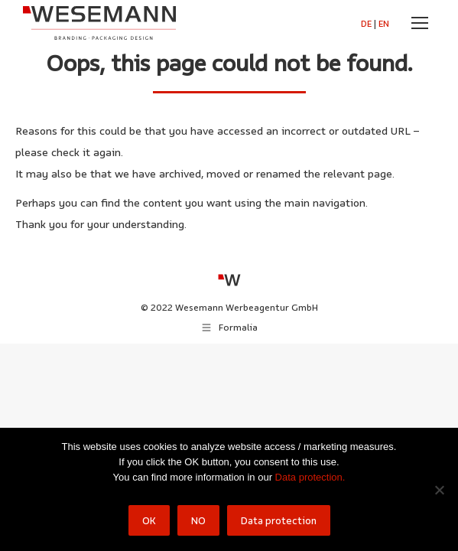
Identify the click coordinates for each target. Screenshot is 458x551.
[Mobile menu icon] (419, 23)
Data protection (279, 520)
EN (383, 23)
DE (366, 23)
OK (149, 520)
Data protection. (310, 477)
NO (198, 520)
